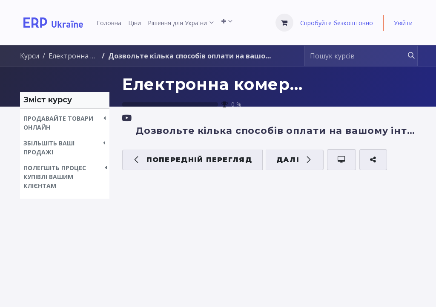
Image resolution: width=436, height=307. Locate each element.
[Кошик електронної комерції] (284, 23)
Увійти (403, 23)
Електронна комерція (219, 84)
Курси (29, 56)
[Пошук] (407, 56)
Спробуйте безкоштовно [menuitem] (336, 23)
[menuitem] (109, 23)
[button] (64, 122)
